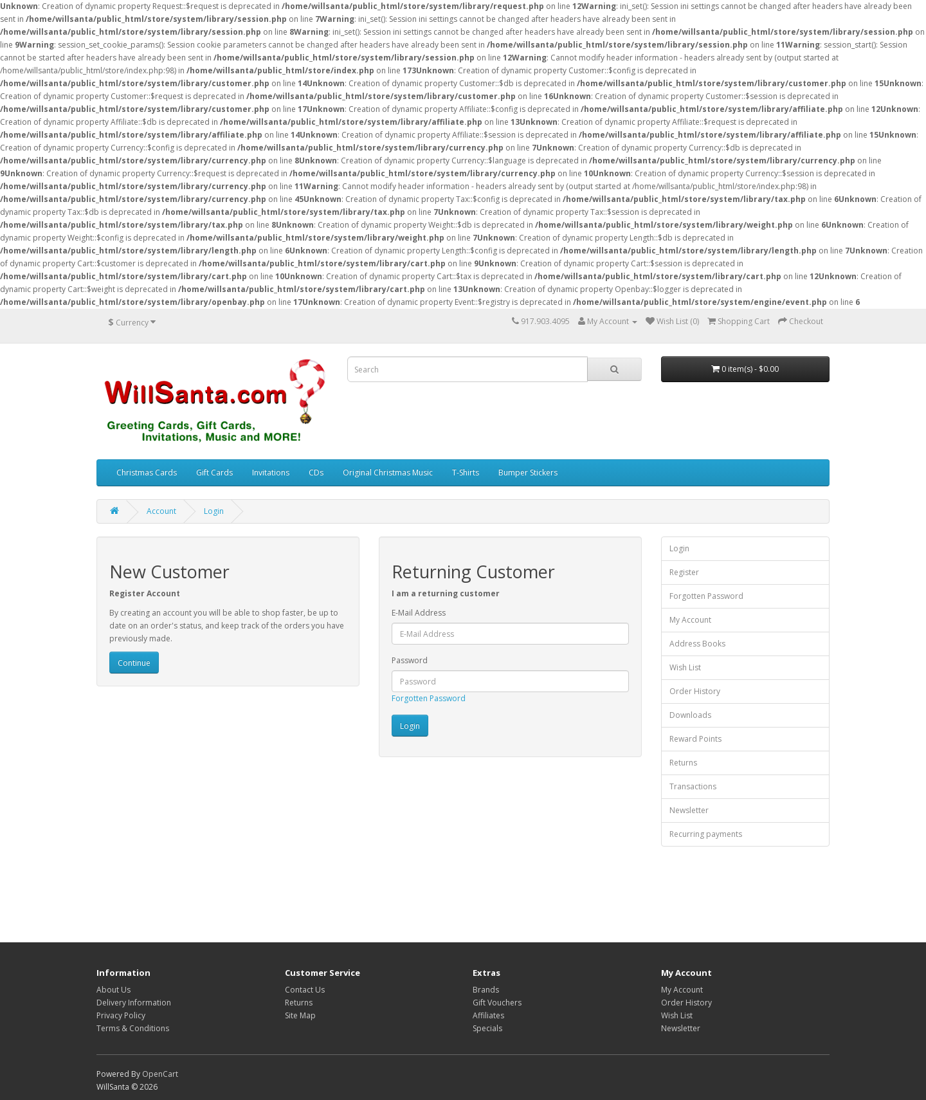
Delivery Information (133, 1002)
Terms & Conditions (132, 1028)
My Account (690, 619)
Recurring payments (705, 834)
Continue (134, 662)
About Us (113, 989)
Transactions (692, 786)
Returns (683, 762)
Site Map (300, 1015)
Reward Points (695, 738)
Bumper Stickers (528, 472)
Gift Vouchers (497, 1002)
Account (161, 511)
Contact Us (305, 989)
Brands (486, 989)
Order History (694, 691)
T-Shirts (465, 472)
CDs (316, 472)
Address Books (697, 643)
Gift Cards (214, 472)
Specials (487, 1028)
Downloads (690, 715)
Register (684, 572)
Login (214, 511)
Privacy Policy (120, 1015)
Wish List (685, 667)
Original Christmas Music (388, 472)
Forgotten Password (429, 698)
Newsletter (689, 810)
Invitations (270, 472)
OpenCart (160, 1073)
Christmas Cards (146, 472)
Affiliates (488, 1015)
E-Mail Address (419, 612)
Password (410, 660)
